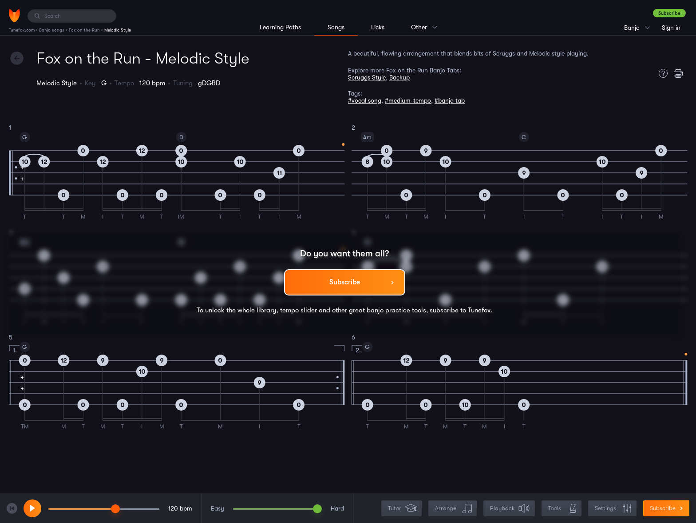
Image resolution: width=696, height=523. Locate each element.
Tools (562, 508)
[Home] (14, 15)
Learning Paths (280, 27)
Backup (399, 77)
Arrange (453, 508)
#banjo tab (450, 100)
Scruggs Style (367, 77)
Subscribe (669, 13)
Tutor (402, 508)
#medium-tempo (408, 100)
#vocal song (364, 100)
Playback (510, 508)
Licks (377, 27)
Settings (613, 508)
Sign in (671, 27)
